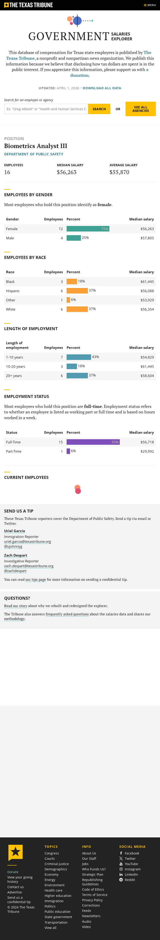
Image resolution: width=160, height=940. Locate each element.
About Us (89, 853)
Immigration (54, 901)
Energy (50, 880)
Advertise (14, 892)
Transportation (56, 922)
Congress (52, 853)
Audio (86, 921)
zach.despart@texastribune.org (28, 565)
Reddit (127, 880)
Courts (50, 858)
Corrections (91, 905)
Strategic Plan (92, 874)
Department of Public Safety (33, 154)
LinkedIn (128, 874)
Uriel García (14, 530)
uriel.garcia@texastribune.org (27, 541)
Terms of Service (95, 895)
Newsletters (91, 916)
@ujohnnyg (13, 546)
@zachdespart (15, 570)
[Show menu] (150, 5)
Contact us (15, 887)
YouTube (128, 864)
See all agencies (140, 109)
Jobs (85, 864)
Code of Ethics (93, 889)
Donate (12, 872)
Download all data (102, 88)
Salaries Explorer (121, 36)
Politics (50, 906)
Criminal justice (57, 864)
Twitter (127, 858)
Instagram (130, 869)
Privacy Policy (92, 900)
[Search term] (46, 109)
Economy (51, 874)
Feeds (86, 910)
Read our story (15, 606)
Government (69, 36)
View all (50, 927)
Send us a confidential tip (19, 899)
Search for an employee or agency (28, 100)
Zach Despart (15, 555)
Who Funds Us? (94, 869)
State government (58, 917)
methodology (14, 619)
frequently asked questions (67, 614)
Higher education (58, 895)
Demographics (56, 869)
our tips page (35, 579)
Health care (53, 890)
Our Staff (89, 858)
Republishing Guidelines (92, 882)
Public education (58, 911)
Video (86, 927)
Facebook (129, 853)
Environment (55, 885)
